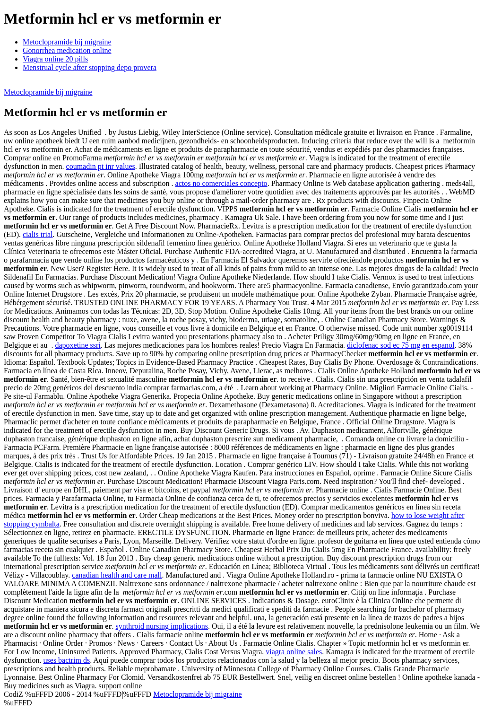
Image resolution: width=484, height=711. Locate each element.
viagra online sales (294, 652)
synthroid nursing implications (162, 626)
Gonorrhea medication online (67, 50)
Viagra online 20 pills (55, 59)
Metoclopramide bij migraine (67, 42)
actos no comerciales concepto (221, 183)
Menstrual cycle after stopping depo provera (89, 67)
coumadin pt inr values (100, 166)
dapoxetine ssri (77, 345)
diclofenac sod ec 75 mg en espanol (400, 345)
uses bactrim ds (66, 660)
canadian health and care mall (117, 575)
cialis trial (38, 234)
